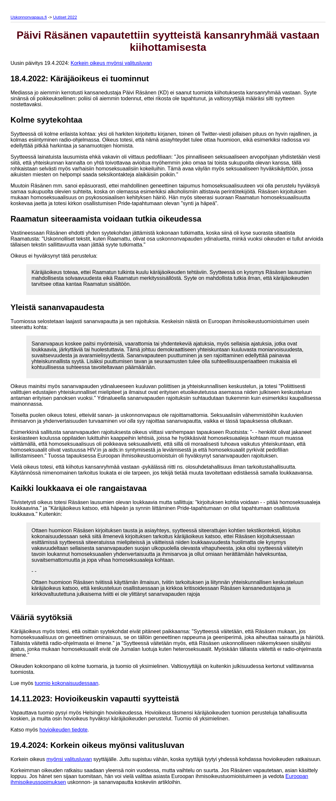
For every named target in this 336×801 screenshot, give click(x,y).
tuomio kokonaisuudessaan (66, 683)
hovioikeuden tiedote (63, 730)
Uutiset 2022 (65, 17)
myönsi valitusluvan (69, 759)
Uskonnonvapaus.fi (28, 17)
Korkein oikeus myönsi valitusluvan (111, 63)
